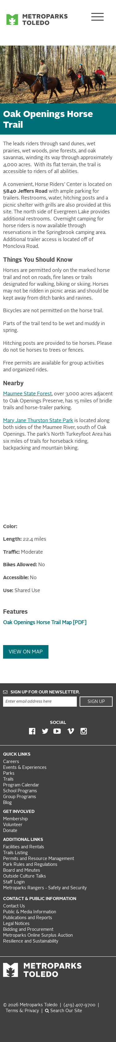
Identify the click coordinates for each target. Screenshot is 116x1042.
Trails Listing (15, 853)
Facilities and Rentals (23, 847)
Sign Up (96, 702)
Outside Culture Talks (24, 876)
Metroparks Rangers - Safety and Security (45, 888)
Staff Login (14, 882)
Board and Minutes (21, 871)
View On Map (26, 652)
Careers (11, 762)
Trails (8, 779)
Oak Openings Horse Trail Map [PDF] (44, 622)
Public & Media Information (29, 912)
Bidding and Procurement (28, 930)
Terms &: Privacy (22, 1011)
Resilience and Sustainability (30, 941)
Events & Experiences (25, 768)
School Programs (20, 791)
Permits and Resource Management (38, 859)
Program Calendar (21, 785)
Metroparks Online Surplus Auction (38, 936)
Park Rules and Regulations (30, 865)
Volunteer (13, 825)
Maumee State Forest (27, 394)
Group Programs (19, 797)
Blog (7, 803)
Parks (8, 774)
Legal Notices (16, 924)
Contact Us (14, 906)
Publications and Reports (27, 918)
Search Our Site (63, 1011)
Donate (10, 831)
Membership (16, 819)
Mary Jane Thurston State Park (38, 420)
